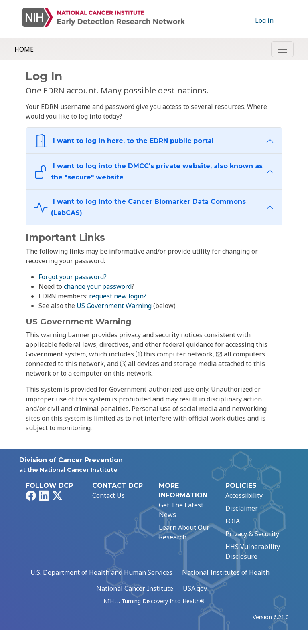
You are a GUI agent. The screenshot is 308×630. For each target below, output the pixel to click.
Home (24, 49)
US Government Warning (114, 305)
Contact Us (108, 495)
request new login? (117, 296)
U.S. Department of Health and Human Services (101, 572)
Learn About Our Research (184, 532)
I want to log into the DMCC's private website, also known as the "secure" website (148, 171)
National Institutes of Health (226, 572)
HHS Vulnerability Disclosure (252, 551)
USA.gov (195, 588)
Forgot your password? (72, 276)
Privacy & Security (252, 533)
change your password (98, 286)
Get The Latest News (181, 510)
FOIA (232, 521)
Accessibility (244, 495)
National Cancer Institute (134, 588)
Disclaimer (241, 508)
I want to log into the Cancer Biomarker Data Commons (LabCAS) (140, 207)
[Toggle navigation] (282, 49)
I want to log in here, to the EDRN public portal (124, 141)
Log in (264, 20)
